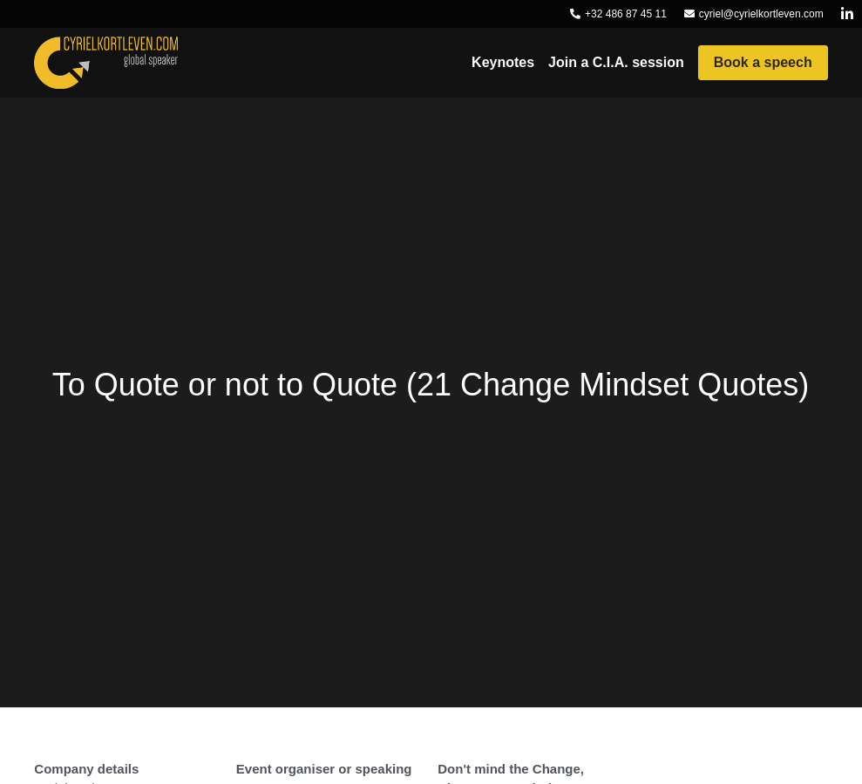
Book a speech (763, 62)
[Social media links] (847, 14)
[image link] (106, 61)
